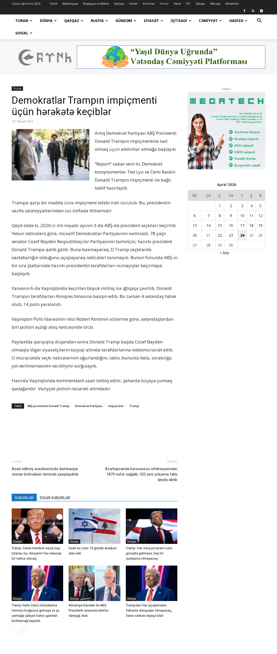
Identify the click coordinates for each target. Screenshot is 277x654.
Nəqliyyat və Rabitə (96, 3)
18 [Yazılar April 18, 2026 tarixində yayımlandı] (251, 213)
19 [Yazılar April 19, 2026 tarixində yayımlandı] (260, 213)
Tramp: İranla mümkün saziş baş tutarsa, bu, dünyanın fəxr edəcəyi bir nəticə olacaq (36, 541)
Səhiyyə (119, 3)
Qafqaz (200, 3)
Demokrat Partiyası (89, 393)
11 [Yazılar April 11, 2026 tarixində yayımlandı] (251, 203)
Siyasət (153, 20)
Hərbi (177, 3)
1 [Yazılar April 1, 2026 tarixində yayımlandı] (220, 193)
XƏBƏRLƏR (24, 485)
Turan (23, 20)
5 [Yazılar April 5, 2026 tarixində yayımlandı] (260, 193)
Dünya (48, 20)
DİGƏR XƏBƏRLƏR (55, 485)
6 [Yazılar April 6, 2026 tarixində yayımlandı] (195, 203)
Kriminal (149, 3)
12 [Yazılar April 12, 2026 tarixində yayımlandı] (260, 203)
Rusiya (99, 20)
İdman (133, 3)
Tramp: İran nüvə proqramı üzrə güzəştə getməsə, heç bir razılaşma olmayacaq (149, 541)
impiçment (115, 393)
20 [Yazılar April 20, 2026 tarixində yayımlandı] (195, 222)
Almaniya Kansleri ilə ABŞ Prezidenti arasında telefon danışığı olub (88, 598)
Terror (164, 3)
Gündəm (125, 20)
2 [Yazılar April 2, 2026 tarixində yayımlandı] (231, 193)
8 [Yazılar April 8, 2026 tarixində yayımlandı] (220, 203)
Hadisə (238, 20)
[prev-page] (15, 618)
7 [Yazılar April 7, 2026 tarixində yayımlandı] (208, 203)
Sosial (23, 33)
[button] (259, 21)
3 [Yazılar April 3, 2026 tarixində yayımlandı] (242, 193)
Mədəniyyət (70, 3)
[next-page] (23, 618)
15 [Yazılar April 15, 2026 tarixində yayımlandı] (220, 213)
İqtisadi (181, 20)
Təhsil (53, 3)
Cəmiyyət (210, 20)
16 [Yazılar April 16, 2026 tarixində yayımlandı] (231, 213)
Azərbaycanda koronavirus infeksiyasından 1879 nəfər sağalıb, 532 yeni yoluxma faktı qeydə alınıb (141, 462)
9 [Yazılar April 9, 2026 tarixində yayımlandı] (231, 203)
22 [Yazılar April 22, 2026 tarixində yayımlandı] (220, 222)
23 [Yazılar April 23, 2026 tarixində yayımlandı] (231, 222)
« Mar (224, 240)
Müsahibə (232, 3)
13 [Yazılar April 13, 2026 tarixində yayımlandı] (195, 213)
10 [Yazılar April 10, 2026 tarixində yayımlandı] (242, 203)
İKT (188, 3)
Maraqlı (215, 3)
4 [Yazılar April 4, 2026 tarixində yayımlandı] (251, 193)
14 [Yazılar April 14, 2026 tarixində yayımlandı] (208, 213)
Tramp (134, 393)
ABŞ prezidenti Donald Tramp (48, 393)
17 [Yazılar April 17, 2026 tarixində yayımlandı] (242, 213)
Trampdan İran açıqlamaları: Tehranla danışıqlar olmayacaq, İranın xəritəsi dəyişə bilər (149, 598)
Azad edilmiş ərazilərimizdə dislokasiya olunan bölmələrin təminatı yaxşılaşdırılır (45, 459)
